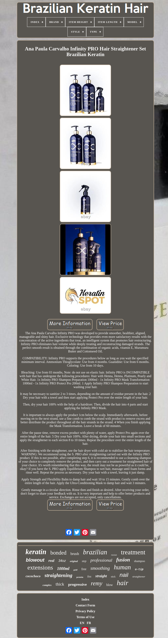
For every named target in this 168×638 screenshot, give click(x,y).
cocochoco (33, 576)
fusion (123, 560)
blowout (35, 560)
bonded (58, 553)
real (51, 561)
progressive (77, 584)
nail (124, 575)
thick (60, 584)
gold (76, 570)
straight (101, 576)
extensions (40, 567)
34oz (62, 561)
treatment (133, 552)
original (74, 561)
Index (85, 599)
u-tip (139, 569)
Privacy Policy (85, 611)
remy (96, 583)
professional (101, 560)
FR (89, 623)
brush (74, 554)
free (83, 569)
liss (89, 576)
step (84, 561)
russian (114, 555)
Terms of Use (85, 617)
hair (122, 583)
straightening (58, 575)
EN (82, 623)
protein (79, 577)
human (122, 567)
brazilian (95, 552)
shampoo (139, 561)
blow (109, 585)
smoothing (100, 568)
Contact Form (85, 605)
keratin (35, 552)
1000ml (63, 568)
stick (113, 576)
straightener (138, 576)
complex (47, 585)
